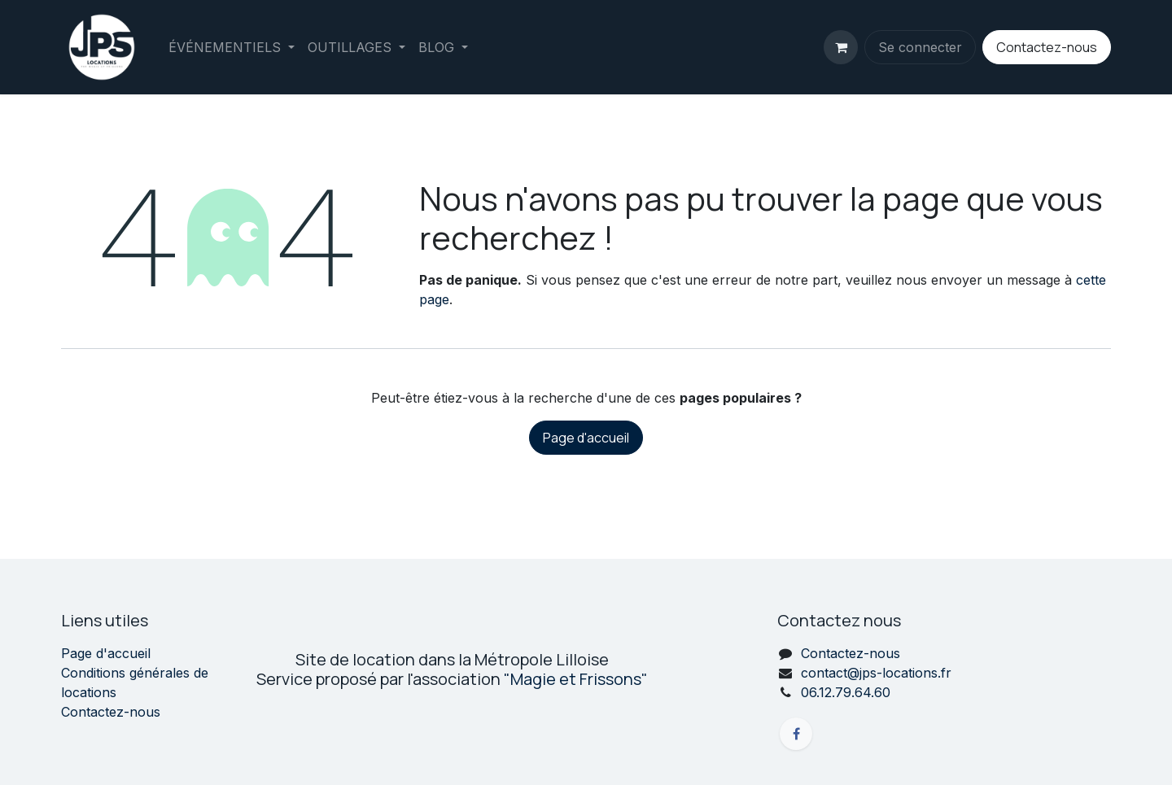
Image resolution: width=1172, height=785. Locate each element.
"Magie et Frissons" (576, 679)
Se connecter (920, 47)
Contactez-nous (1046, 47)
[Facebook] (796, 733)
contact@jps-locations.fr (876, 673)
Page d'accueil (586, 438)
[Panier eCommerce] (841, 47)
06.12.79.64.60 (845, 692)
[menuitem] (231, 47)
